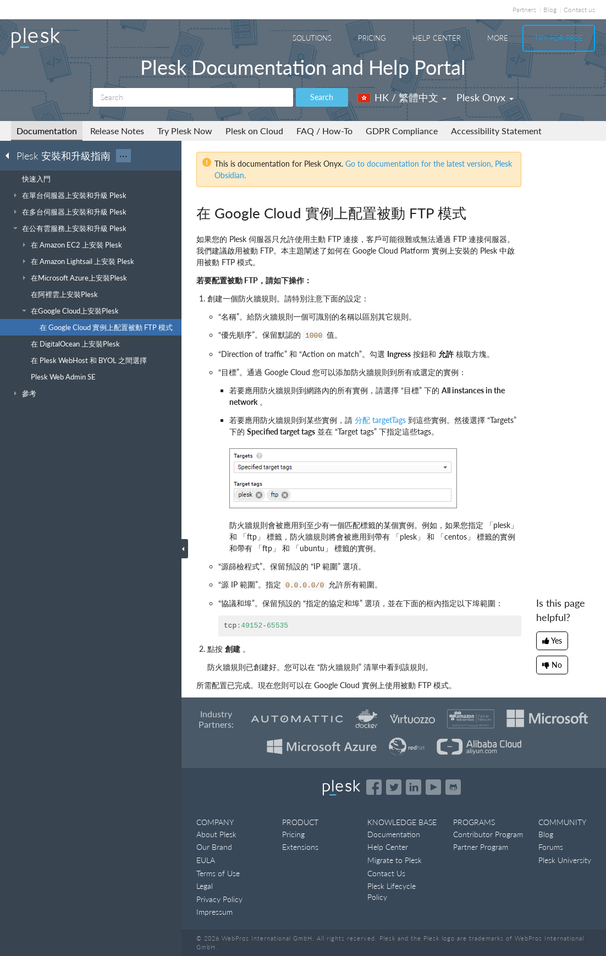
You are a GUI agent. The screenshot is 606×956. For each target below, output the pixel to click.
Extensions (300, 846)
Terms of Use (218, 873)
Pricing (372, 38)
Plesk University (564, 860)
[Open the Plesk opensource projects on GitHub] (453, 787)
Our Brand (214, 846)
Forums (550, 846)
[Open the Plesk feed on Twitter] (393, 787)
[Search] (193, 97)
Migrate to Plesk (394, 860)
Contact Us (386, 873)
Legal (204, 886)
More (497, 38)
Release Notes (117, 130)
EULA (205, 860)
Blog (550, 10)
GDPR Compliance (402, 130)
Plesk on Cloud (254, 130)
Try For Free (559, 38)
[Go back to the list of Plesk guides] (10, 155)
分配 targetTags (380, 420)
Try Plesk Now (184, 130)
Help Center (436, 38)
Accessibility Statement (496, 130)
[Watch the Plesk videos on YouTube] (433, 787)
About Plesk (216, 834)
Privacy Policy (219, 899)
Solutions (312, 38)
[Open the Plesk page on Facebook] (374, 787)
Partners (524, 10)
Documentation (46, 130)
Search (321, 97)
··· (123, 156)
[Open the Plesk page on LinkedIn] (413, 787)
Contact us (579, 10)
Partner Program (480, 846)
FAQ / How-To (324, 130)
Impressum (214, 911)
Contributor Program (488, 834)
